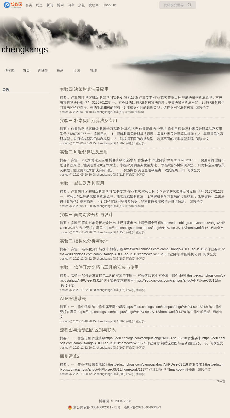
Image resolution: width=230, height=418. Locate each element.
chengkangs (24, 49)
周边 (39, 5)
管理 (93, 70)
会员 (28, 5)
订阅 (76, 70)
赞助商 (94, 5)
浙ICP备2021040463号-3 (142, 407)
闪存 (71, 5)
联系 (60, 70)
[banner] (10, 5)
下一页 (221, 381)
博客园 (10, 70)
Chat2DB (109, 5)
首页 (26, 70)
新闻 (49, 5)
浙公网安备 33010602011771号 (94, 407)
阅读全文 (202, 107)
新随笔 (43, 70)
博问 (60, 5)
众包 (81, 5)
